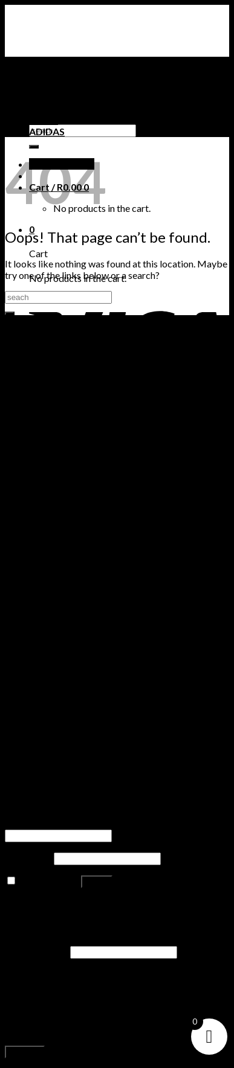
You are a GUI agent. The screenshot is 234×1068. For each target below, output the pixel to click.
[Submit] (10, 313)
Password (28, 857)
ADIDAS (47, 131)
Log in (97, 881)
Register (25, 1052)
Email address (36, 951)
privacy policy (49, 1029)
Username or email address (64, 823)
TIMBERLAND (60, 108)
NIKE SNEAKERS (65, 97)
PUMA (43, 120)
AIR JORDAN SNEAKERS (82, 85)
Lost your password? (47, 903)
